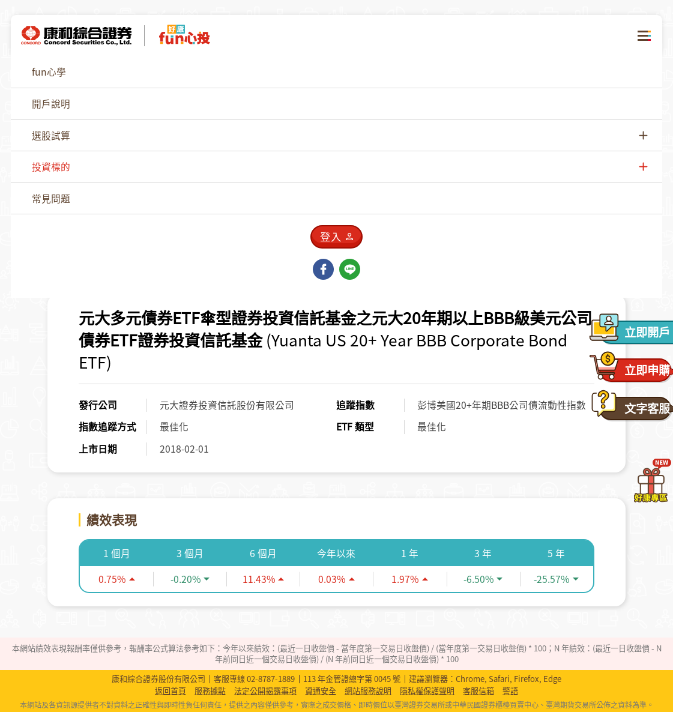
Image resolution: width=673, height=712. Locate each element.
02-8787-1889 (271, 678)
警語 (510, 691)
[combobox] (545, 108)
